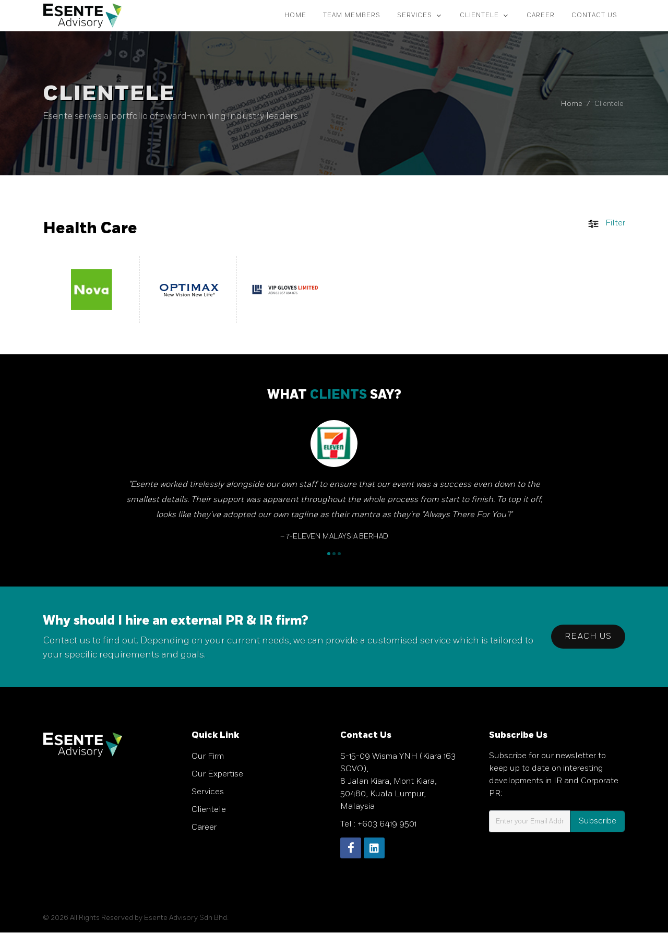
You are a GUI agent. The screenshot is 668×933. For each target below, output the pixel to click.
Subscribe (597, 822)
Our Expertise (217, 775)
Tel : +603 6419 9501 (378, 825)
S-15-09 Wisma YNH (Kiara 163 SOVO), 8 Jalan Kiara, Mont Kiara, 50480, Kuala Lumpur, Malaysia (398, 782)
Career (204, 828)
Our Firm (208, 757)
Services (208, 792)
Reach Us (588, 637)
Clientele (209, 810)
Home (571, 104)
